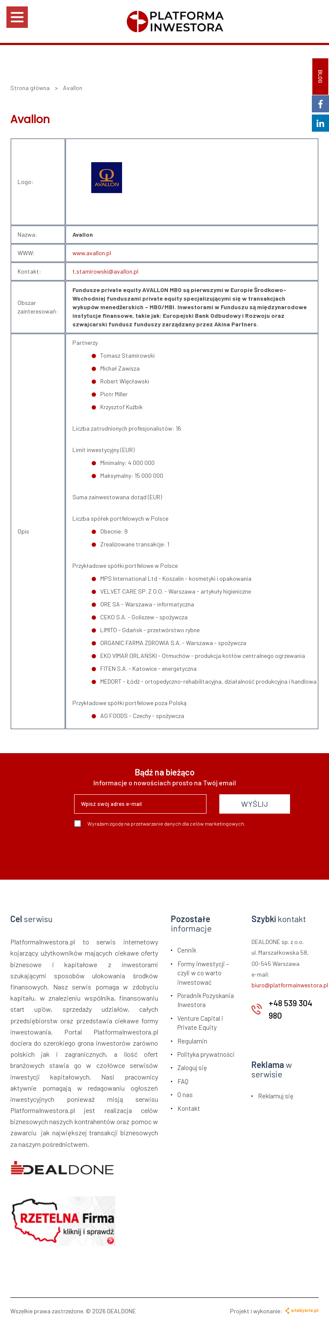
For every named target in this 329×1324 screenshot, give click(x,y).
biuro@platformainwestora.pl (289, 985)
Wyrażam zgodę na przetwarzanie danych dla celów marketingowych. (159, 823)
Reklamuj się (275, 1096)
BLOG (320, 76)
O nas (185, 1094)
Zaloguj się (192, 1067)
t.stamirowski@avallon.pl (105, 271)
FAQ (182, 1081)
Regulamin (192, 1041)
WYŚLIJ (254, 803)
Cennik (186, 950)
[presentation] (139, 850)
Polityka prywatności (206, 1054)
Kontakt (188, 1108)
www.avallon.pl (91, 252)
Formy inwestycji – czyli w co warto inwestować (203, 973)
